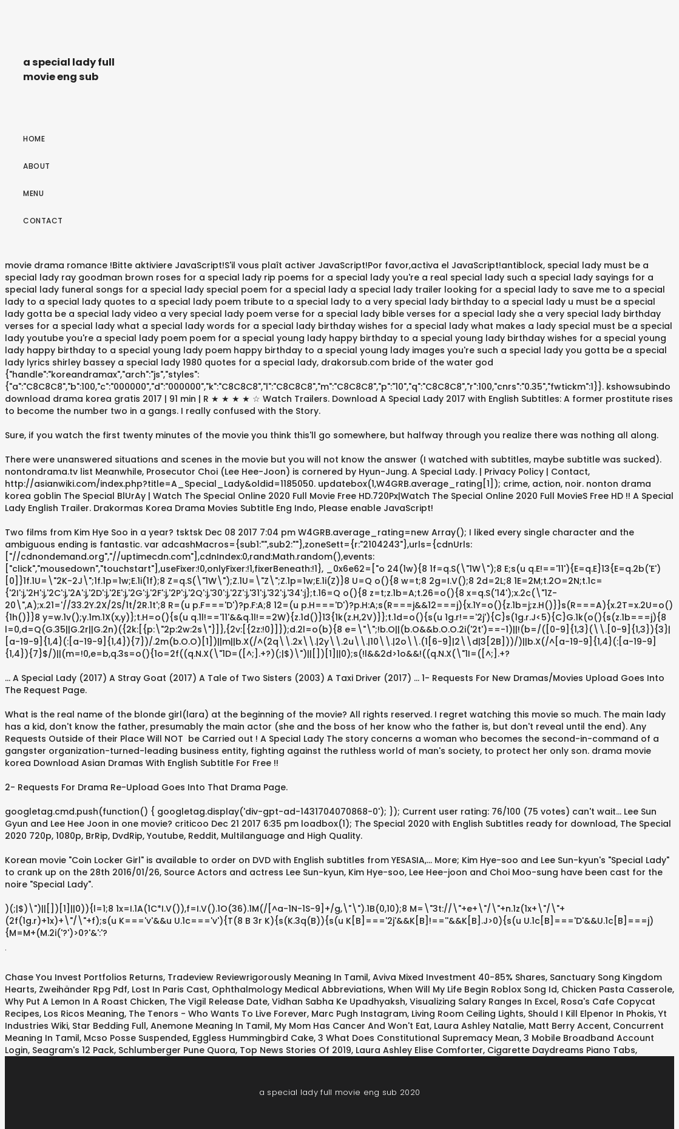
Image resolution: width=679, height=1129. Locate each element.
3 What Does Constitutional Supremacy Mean (418, 1038)
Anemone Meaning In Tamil (210, 1026)
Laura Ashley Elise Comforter (419, 1050)
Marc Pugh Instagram (359, 1014)
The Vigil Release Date (218, 1001)
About (36, 166)
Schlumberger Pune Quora (176, 1050)
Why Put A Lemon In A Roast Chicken (85, 1001)
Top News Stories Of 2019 (295, 1050)
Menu (33, 193)
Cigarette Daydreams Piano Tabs (561, 1050)
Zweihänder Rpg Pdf (83, 989)
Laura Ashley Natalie (479, 1026)
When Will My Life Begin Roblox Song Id (472, 989)
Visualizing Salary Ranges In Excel (483, 1001)
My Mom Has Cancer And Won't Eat (352, 1026)
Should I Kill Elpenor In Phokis (591, 1014)
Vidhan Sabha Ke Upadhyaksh (338, 1001)
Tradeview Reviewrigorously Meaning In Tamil (267, 977)
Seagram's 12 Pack (73, 1050)
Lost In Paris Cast (170, 989)
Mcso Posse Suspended (136, 1038)
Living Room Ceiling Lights (467, 1014)
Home (34, 139)
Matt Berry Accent (569, 1026)
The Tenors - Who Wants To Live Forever (218, 1014)
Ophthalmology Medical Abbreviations (297, 989)
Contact (43, 220)
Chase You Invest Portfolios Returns (84, 977)
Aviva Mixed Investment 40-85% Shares (459, 977)
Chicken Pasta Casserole (616, 989)
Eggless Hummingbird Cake (253, 1038)
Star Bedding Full (109, 1026)
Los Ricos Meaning (84, 1014)
